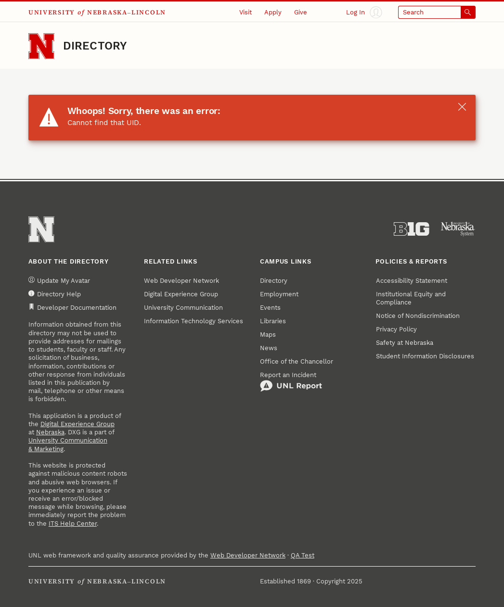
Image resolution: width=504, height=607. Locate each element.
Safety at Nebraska (404, 342)
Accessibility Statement (411, 280)
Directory (95, 45)
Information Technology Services (193, 321)
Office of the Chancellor (296, 361)
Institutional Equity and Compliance (411, 298)
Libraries (273, 321)
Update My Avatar (59, 280)
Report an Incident (291, 381)
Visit (245, 12)
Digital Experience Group (77, 424)
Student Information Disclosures (425, 356)
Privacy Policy (396, 329)
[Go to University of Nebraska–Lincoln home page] (41, 46)
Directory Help (54, 294)
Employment (279, 294)
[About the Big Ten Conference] (411, 229)
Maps (268, 334)
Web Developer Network (181, 280)
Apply (273, 12)
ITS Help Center (73, 523)
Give (300, 12)
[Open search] (437, 12)
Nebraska (50, 432)
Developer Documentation (72, 307)
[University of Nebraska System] (458, 229)
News (268, 348)
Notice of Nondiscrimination (418, 315)
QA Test (302, 555)
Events (270, 307)
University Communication (183, 307)
